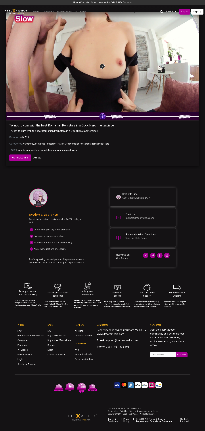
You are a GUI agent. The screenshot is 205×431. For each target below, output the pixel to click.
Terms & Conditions (113, 420)
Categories (48, 11)
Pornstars (22, 345)
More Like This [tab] (20, 157)
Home (36, 11)
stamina (57, 150)
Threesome (51, 144)
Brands (51, 345)
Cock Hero (104, 144)
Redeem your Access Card (30, 335)
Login (20, 359)
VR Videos (80, 11)
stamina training (69, 150)
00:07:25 (24, 137)
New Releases (64, 11)
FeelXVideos (167, 329)
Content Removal (184, 420)
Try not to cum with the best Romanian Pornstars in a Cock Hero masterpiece (61, 125)
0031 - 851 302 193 (117, 346)
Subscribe (181, 355)
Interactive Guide (83, 354)
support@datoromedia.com (122, 340)
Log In (184, 11)
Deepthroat (39, 144)
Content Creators (83, 335)
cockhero (35, 150)
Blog (77, 349)
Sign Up (197, 11)
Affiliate (79, 331)
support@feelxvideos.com (139, 217)
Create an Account (26, 364)
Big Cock (65, 144)
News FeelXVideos (84, 359)
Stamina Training (90, 144)
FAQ (19, 331)
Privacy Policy (126, 420)
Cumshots (28, 144)
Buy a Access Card (57, 335)
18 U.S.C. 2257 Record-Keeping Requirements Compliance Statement (154, 420)
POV (59, 144)
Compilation (76, 144)
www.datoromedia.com (110, 333)
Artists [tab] (37, 157)
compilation (46, 150)
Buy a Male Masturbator (60, 340)
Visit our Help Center (136, 238)
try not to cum (23, 150)
